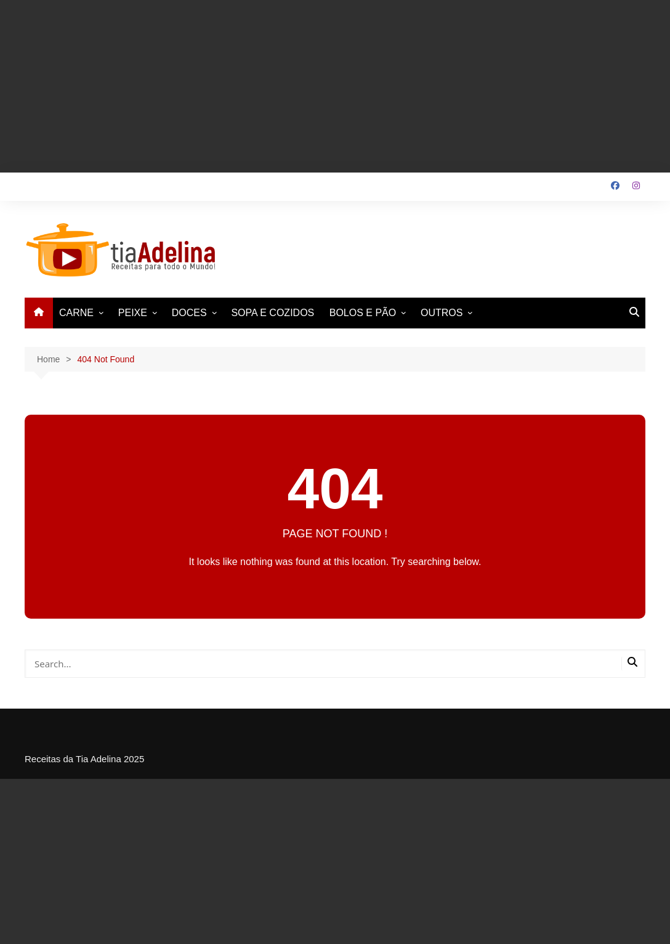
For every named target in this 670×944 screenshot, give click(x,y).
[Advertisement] (335, 86)
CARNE (76, 312)
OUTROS (441, 312)
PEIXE (132, 312)
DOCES (189, 312)
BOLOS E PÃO (362, 312)
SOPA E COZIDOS (272, 312)
